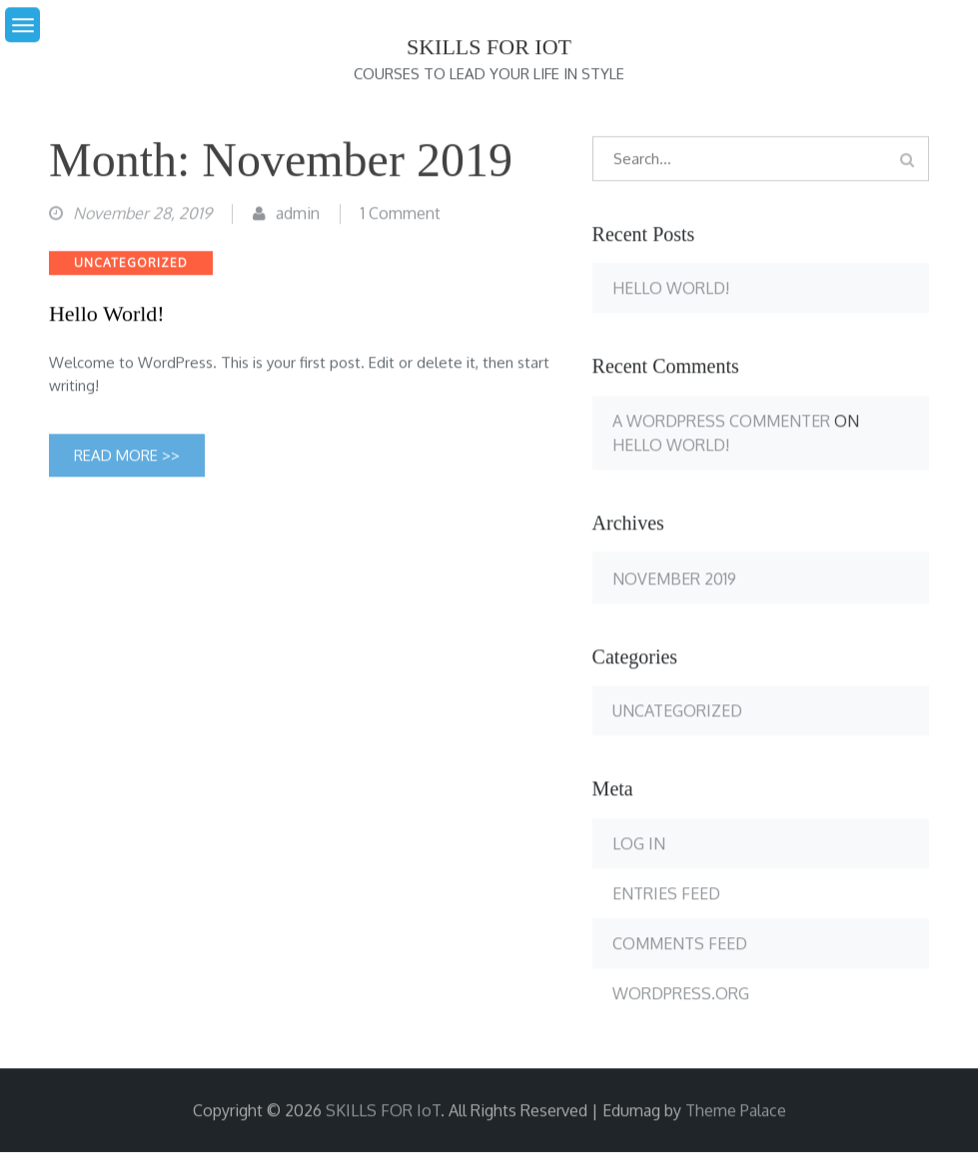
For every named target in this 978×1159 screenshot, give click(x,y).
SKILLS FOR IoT (489, 47)
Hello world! (107, 314)
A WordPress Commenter (721, 421)
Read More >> (127, 456)
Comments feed (679, 944)
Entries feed (666, 894)
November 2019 (674, 579)
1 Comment (401, 213)
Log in (638, 844)
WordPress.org (680, 994)
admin (298, 213)
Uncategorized (131, 263)
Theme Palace (735, 1111)
